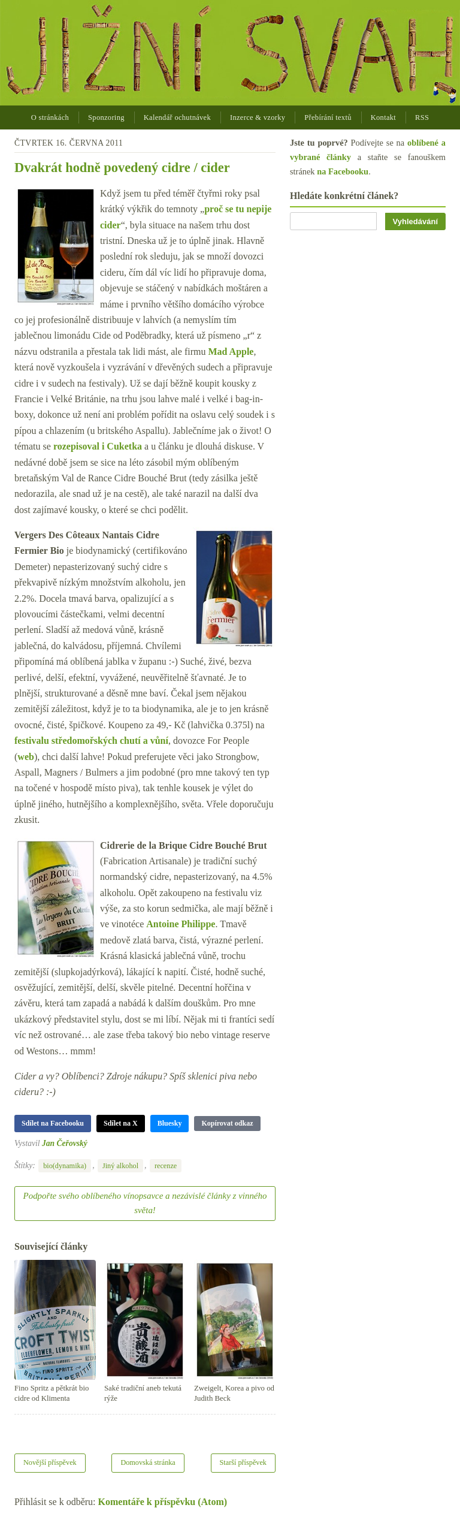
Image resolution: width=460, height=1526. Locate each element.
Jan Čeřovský (64, 1143)
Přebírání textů (327, 117)
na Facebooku (342, 171)
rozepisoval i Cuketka (97, 446)
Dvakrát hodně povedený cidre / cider (122, 167)
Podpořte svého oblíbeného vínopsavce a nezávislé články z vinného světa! (145, 1203)
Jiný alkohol (120, 1166)
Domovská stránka (147, 1462)
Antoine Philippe (180, 924)
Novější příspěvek (50, 1462)
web (25, 757)
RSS (422, 117)
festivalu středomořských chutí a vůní (91, 740)
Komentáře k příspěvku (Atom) (163, 1502)
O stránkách (50, 117)
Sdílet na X (121, 1123)
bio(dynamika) (64, 1166)
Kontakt (383, 117)
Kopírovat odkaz (227, 1123)
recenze (166, 1166)
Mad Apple (230, 351)
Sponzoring (106, 117)
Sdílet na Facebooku (53, 1123)
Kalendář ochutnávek (177, 117)
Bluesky (170, 1123)
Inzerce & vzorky (257, 117)
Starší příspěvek (243, 1462)
